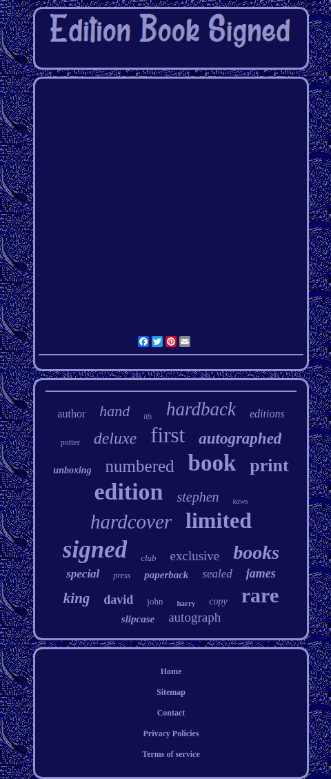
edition (128, 491)
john (155, 601)
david (118, 600)
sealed (217, 573)
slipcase (137, 618)
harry (186, 603)
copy (218, 601)
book (212, 463)
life (147, 416)
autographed (240, 438)
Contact (171, 713)
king (76, 598)
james (261, 573)
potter (70, 442)
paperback (166, 574)
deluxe (115, 438)
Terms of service (171, 754)
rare (260, 595)
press (121, 575)
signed (95, 549)
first (167, 435)
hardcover (131, 522)
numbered (140, 466)
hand (114, 411)
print (269, 465)
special (82, 573)
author (71, 414)
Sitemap (171, 692)
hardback (201, 409)
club (148, 558)
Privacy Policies (171, 733)
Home (171, 671)
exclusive (195, 556)
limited (218, 520)
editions (267, 414)
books (256, 552)
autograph (194, 617)
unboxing (72, 470)
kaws (240, 501)
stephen (198, 496)
